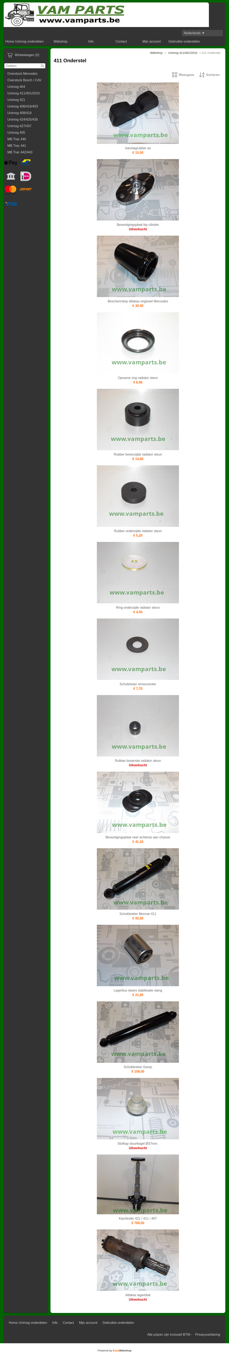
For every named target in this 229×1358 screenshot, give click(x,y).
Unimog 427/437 (19, 126)
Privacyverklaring (207, 1334)
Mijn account (151, 41)
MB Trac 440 (16, 139)
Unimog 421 (16, 100)
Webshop (60, 41)
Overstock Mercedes (22, 73)
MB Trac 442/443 (19, 152)
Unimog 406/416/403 (22, 106)
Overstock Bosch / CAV (24, 80)
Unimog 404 (16, 86)
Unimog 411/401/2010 (23, 93)
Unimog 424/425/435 (22, 119)
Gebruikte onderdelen (184, 41)
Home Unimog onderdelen (24, 41)
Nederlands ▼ (194, 33)
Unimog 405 (16, 132)
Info (91, 41)
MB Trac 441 (16, 145)
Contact (121, 41)
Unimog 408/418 (19, 113)
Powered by (115, 1350)
